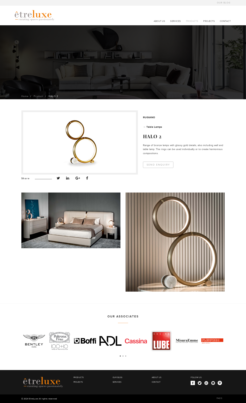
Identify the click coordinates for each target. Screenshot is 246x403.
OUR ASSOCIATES (123, 316)
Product (38, 96)
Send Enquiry (158, 164)
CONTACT (225, 21)
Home (25, 96)
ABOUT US (159, 21)
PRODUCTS (192, 21)
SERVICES (175, 21)
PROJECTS (209, 21)
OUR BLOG (223, 2)
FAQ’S (219, 398)
